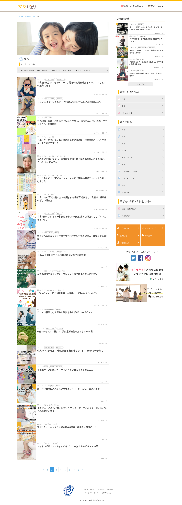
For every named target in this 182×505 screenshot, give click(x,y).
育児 (34, 16)
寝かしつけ (56, 70)
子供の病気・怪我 (49, 347)
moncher (101, 343)
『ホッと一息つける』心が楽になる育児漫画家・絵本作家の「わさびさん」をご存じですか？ (71, 141)
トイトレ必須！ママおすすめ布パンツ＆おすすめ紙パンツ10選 (67, 446)
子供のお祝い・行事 (50, 290)
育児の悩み (155, 6)
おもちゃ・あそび (50, 328)
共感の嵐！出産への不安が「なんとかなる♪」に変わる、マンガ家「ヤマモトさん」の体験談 (72, 122)
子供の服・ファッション (56, 367)
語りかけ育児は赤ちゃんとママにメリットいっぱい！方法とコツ (68, 388)
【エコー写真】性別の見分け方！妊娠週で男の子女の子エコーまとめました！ (145, 28)
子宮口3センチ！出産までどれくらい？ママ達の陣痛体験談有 (146, 63)
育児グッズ (88, 70)
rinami (102, 458)
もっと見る (140, 84)
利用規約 (110, 489)
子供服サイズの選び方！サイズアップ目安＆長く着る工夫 (65, 369)
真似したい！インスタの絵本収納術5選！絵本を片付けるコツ (67, 427)
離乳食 (57, 232)
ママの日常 (59, 309)
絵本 (46, 424)
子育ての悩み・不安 (59, 271)
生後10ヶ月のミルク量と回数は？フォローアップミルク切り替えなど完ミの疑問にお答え (71, 410)
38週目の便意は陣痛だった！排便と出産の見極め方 (145, 74)
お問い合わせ (106, 493)
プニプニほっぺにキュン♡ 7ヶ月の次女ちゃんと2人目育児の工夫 (68, 101)
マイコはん (101, 247)
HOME (21, 16)
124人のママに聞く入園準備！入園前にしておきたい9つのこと (67, 293)
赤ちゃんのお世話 (27, 70)
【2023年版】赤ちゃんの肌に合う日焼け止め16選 (61, 254)
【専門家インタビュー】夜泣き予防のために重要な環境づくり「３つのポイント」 (71, 218)
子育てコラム (48, 271)
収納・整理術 (52, 424)
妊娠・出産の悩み (132, 6)
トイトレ (77, 70)
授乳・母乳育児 (43, 70)
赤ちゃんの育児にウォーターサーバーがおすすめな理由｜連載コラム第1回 (72, 237)
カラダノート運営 (99, 94)
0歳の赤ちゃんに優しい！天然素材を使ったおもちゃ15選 (65, 331)
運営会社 (101, 489)
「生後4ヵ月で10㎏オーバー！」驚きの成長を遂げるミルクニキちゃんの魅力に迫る (71, 84)
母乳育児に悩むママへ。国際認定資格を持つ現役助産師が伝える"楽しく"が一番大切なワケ (71, 161)
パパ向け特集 (141, 36)
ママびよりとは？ (89, 489)
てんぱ (158, 44)
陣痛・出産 (48, 118)
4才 (38, 16)
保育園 (46, 367)
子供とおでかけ (61, 252)
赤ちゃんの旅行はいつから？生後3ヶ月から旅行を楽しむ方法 (146, 51)
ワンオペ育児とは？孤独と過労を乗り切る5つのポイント (64, 312)
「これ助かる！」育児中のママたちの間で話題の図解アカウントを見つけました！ (71, 180)
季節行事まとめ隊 (99, 305)
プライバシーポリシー (92, 493)
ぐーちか (101, 439)
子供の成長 (59, 386)
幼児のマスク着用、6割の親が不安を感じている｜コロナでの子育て (70, 350)
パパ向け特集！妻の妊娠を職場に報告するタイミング (145, 40)
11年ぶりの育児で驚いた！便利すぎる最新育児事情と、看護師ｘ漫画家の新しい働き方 (71, 199)
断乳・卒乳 (67, 70)
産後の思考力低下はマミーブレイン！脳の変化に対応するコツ (67, 274)
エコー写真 (140, 24)
